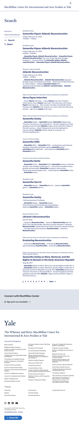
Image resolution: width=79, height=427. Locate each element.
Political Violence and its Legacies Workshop (38, 377)
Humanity (7, 390)
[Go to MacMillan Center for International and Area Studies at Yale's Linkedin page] (9, 403)
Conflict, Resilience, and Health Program (13, 362)
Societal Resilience (34, 395)
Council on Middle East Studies (13, 373)
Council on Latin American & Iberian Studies (15, 370)
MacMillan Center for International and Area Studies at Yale (37, 7)
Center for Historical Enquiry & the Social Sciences (15, 350)
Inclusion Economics (34, 365)
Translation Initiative (58, 373)
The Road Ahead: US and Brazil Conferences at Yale (61, 370)
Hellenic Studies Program (36, 360)
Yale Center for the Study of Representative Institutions (61, 378)
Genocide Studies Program (36, 353)
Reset (10, 44)
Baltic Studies (8, 344)
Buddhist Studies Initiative (12, 347)
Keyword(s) (8, 31)
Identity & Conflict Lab (35, 363)
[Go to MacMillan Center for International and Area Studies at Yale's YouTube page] (16, 403)
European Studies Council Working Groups (39, 345)
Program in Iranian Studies (60, 348)
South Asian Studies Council (61, 367)
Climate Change (33, 393)
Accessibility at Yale (10, 412)
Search (11, 40)
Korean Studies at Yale (35, 368)
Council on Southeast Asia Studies (14, 376)
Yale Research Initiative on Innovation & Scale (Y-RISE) (60, 381)
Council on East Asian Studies (13, 367)
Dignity (6, 393)
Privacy (20, 412)
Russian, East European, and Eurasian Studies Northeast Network (60, 361)
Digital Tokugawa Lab (11, 378)
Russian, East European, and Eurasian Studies (60, 357)
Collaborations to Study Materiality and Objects (15, 356)
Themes (7, 387)
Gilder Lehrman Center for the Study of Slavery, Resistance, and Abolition (38, 357)
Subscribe (13, 417)
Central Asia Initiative (11, 353)
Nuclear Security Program (36, 374)
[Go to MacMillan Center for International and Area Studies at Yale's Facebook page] (13, 403)
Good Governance (10, 395)
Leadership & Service (58, 390)
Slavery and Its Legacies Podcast (62, 364)
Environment (32, 390)
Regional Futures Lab (58, 354)
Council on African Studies (12, 365)
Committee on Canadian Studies (14, 359)
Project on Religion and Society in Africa (62, 351)
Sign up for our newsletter (17, 302)
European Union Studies (35, 348)
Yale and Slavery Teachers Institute (63, 375)
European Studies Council (12, 381)
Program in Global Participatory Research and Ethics (62, 345)
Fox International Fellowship (37, 350)
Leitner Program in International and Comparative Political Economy (39, 371)
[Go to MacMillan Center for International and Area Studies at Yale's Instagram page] (5, 403)
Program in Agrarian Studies (37, 380)
